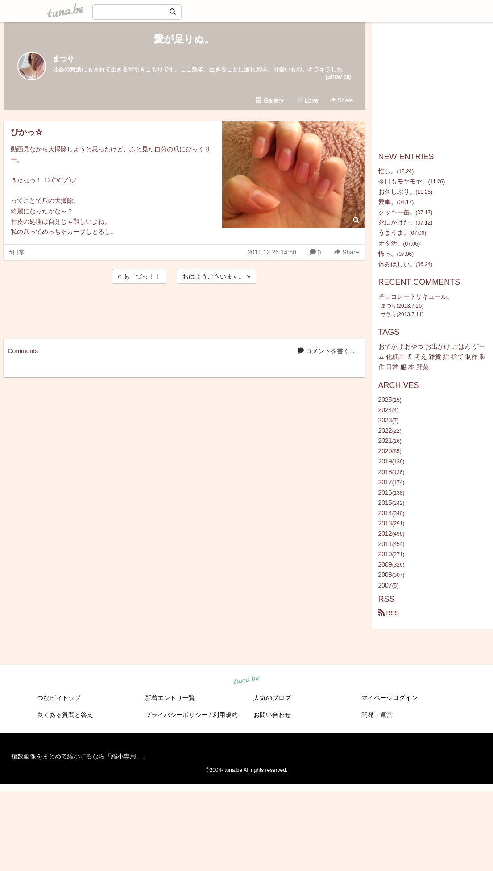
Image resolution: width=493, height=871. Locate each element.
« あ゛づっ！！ (139, 276)
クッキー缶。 (397, 212)
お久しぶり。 (397, 191)
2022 (385, 430)
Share (341, 100)
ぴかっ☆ (27, 132)
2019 (385, 461)
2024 (385, 409)
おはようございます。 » (216, 276)
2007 (385, 585)
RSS (388, 613)
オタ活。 (390, 243)
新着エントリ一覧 (170, 697)
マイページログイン (389, 697)
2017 (385, 482)
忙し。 (387, 171)
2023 (385, 420)
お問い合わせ (272, 714)
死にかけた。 (397, 222)
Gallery (269, 100)
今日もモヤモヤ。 (403, 181)
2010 (385, 554)
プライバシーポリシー (176, 714)
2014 (385, 513)
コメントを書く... (326, 350)
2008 (385, 574)
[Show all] (338, 76)
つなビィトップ (59, 697)
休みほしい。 (397, 263)
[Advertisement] (184, 310)
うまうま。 (394, 232)
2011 (385, 543)
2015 (385, 502)
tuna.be (246, 679)
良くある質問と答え (65, 714)
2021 (385, 440)
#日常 (17, 252)
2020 (385, 450)
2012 (385, 533)
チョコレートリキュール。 (415, 296)
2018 (385, 471)
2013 (385, 523)
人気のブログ (272, 697)
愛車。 (387, 201)
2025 (385, 399)
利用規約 (225, 714)
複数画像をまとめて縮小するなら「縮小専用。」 (80, 756)
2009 (385, 564)
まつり (63, 59)
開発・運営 (377, 714)
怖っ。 (387, 253)
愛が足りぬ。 (184, 39)
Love (307, 100)
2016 (385, 492)
